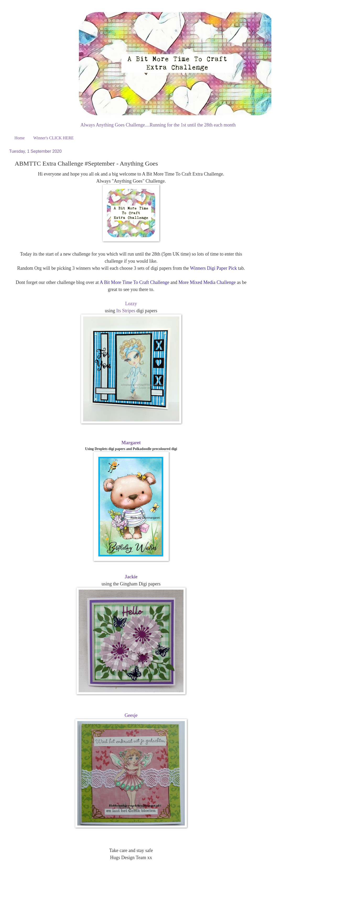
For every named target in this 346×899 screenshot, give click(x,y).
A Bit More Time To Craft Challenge (134, 282)
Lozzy (131, 303)
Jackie (131, 576)
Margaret (131, 442)
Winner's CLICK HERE (53, 138)
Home (19, 138)
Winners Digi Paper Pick (213, 268)
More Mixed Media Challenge (207, 282)
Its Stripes (126, 310)
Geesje (131, 715)
